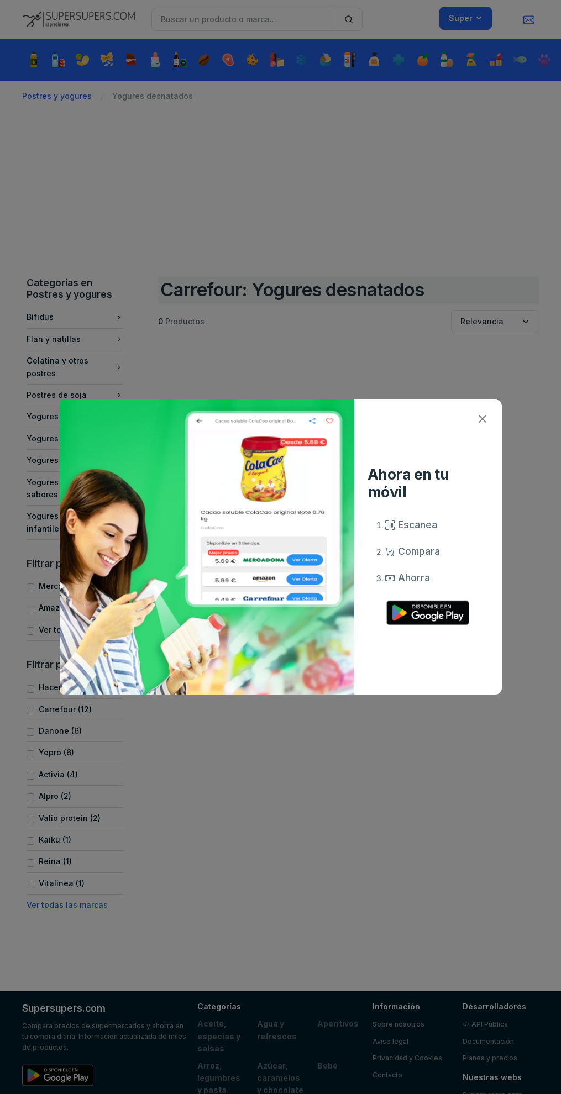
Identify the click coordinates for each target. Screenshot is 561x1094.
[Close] (483, 418)
